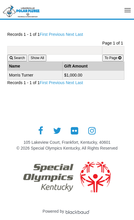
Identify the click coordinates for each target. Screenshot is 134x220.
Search (17, 58)
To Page (113, 58)
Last (79, 34)
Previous (56, 34)
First (43, 34)
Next (70, 34)
